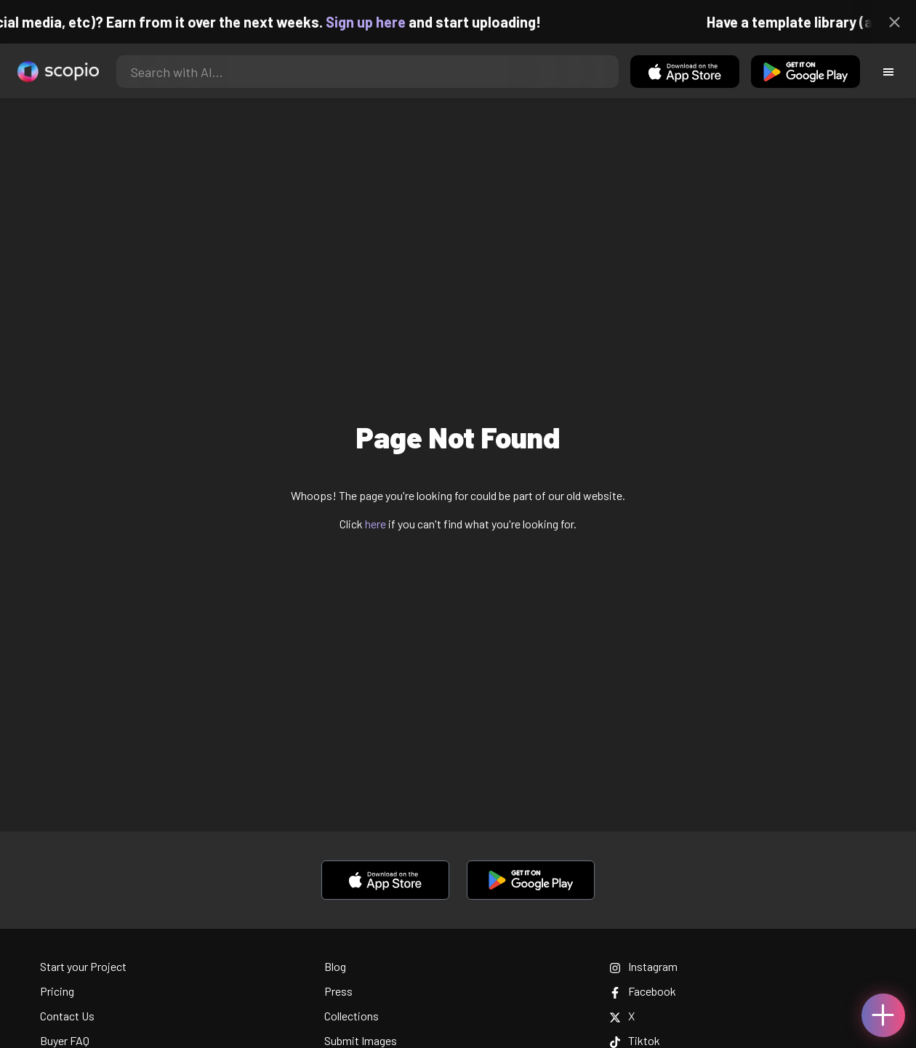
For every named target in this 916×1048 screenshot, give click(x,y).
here (375, 524)
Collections (351, 1016)
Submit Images (360, 1040)
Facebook (642, 991)
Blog (335, 966)
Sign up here (372, 22)
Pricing (57, 991)
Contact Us (67, 1016)
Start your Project (83, 966)
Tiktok (634, 1040)
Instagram (643, 966)
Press (338, 991)
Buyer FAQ (64, 1040)
